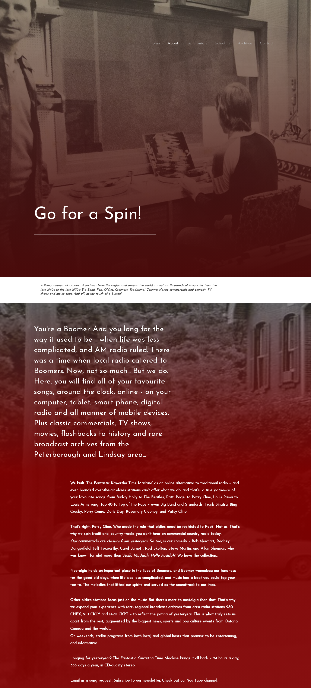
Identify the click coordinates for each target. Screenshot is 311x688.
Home (155, 43)
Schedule (222, 43)
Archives (245, 43)
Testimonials (196, 43)
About (173, 43)
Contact (266, 43)
